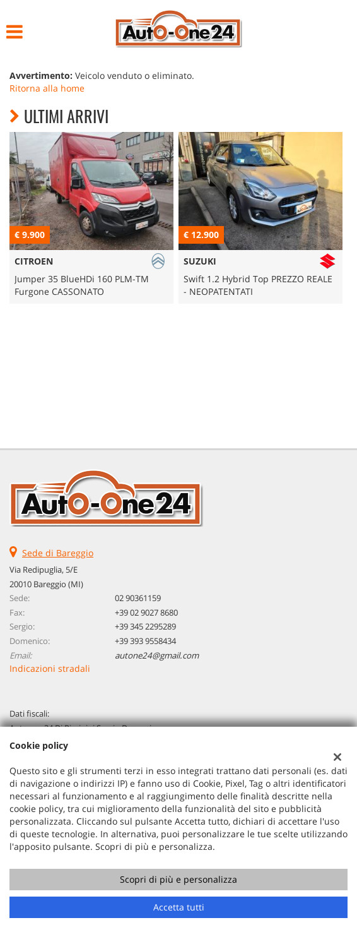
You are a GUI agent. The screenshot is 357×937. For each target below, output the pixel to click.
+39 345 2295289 (145, 626)
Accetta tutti (178, 907)
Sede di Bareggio (57, 553)
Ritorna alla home (47, 88)
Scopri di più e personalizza (178, 879)
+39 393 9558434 (145, 641)
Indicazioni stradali (49, 668)
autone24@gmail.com (157, 655)
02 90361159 (138, 598)
